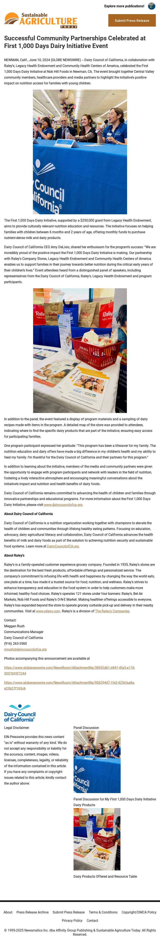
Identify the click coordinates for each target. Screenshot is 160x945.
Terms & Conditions (103, 912)
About (8, 912)
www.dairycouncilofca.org (63, 505)
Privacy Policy (72, 921)
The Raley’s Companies (112, 611)
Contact (92, 921)
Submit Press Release (69, 912)
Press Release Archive (32, 912)
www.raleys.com (48, 611)
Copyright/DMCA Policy (139, 912)
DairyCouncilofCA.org (63, 546)
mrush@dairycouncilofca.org (25, 649)
